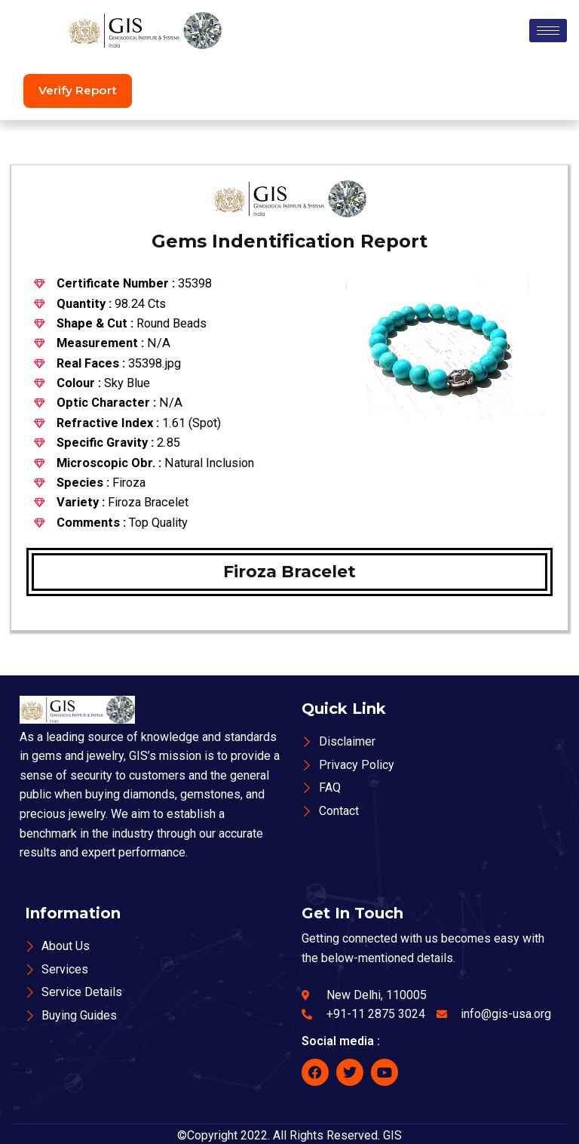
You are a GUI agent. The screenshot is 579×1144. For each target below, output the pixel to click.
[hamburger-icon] (548, 30)
